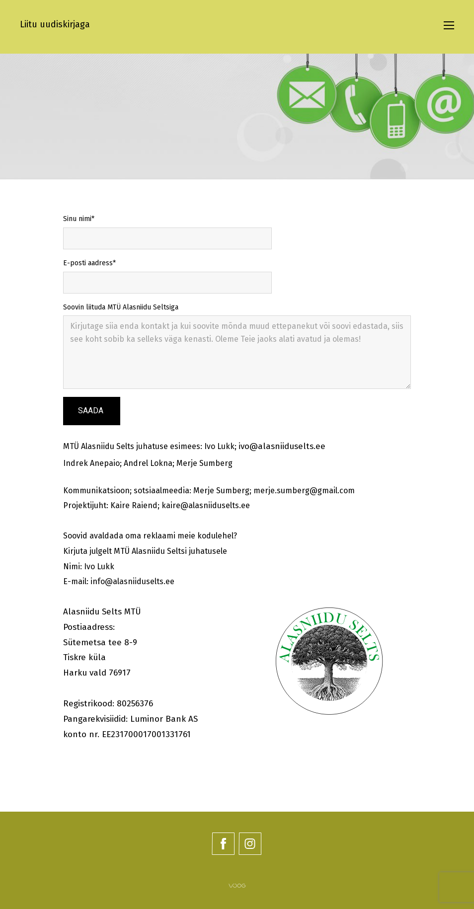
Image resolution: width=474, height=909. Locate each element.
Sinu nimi (77, 219)
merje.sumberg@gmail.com (304, 490)
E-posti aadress (88, 263)
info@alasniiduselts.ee (132, 581)
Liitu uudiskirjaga (55, 24)
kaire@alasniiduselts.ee (205, 505)
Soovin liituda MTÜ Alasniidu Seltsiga (120, 307)
